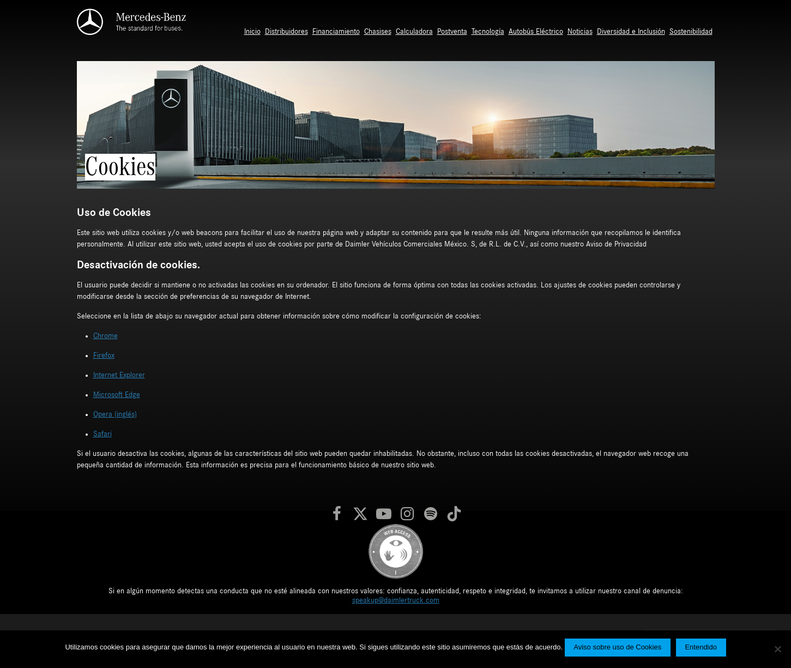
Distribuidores (286, 31)
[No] (777, 648)
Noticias (580, 31)
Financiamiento (336, 31)
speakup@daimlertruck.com (395, 600)
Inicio (252, 31)
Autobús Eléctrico (536, 31)
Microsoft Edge (116, 395)
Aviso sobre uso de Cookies (617, 647)
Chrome (105, 336)
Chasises (377, 31)
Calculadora (414, 31)
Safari (102, 434)
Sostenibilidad (690, 31)
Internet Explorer (119, 375)
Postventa (452, 31)
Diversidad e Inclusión (631, 31)
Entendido (701, 647)
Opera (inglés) (115, 414)
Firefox (103, 355)
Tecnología (488, 31)
